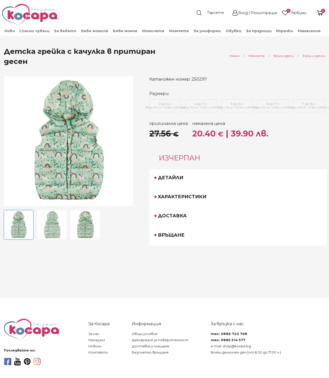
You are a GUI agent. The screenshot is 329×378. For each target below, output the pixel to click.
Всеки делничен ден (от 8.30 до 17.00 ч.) (246, 352)
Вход (243, 13)
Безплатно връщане (150, 352)
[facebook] (8, 361)
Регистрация (264, 13)
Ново (9, 31)
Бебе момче (125, 31)
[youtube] (17, 361)
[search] (213, 13)
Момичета (153, 31)
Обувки (233, 31)
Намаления (309, 31)
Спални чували (34, 31)
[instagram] (37, 361)
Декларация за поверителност (160, 340)
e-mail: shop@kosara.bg (231, 346)
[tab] (238, 178)
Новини (95, 346)
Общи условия (144, 334)
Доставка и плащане (150, 346)
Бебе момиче (94, 31)
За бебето (65, 31)
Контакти (98, 352)
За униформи (207, 31)
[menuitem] (9, 30)
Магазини (96, 340)
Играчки (284, 31)
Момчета (179, 31)
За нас (93, 334)
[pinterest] (27, 361)
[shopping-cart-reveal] (318, 13)
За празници (259, 31)
